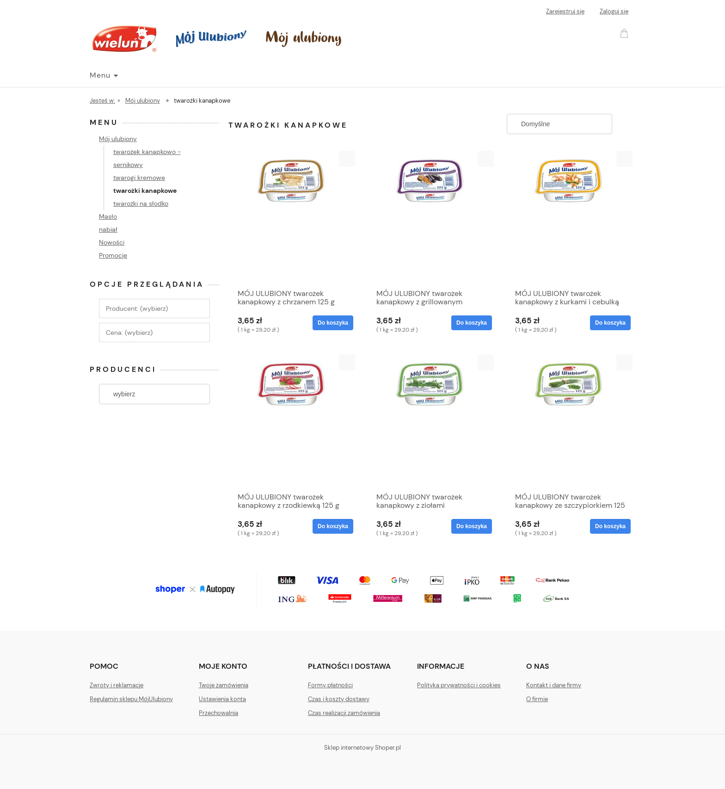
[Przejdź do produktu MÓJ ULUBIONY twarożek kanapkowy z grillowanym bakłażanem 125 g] (432, 217)
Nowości (111, 242)
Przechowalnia (218, 713)
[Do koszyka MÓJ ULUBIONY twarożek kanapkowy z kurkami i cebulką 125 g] (610, 322)
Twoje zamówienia (223, 685)
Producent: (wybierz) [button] (137, 308)
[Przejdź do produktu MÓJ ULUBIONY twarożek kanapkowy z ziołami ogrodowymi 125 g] (432, 421)
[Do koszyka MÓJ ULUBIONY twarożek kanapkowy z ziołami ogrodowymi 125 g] (471, 526)
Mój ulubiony (118, 139)
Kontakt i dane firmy (553, 685)
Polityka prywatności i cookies (459, 685)
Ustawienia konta (222, 699)
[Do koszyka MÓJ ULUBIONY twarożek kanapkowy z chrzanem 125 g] (333, 322)
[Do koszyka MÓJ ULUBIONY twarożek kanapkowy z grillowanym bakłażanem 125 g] (471, 322)
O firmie (537, 699)
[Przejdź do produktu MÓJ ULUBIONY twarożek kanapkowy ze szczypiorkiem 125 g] (570, 421)
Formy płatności (330, 685)
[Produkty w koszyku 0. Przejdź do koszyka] (625, 33)
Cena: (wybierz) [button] (129, 332)
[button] (347, 159)
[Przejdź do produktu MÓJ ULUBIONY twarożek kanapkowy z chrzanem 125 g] (293, 217)
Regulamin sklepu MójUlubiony (131, 699)
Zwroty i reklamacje (116, 685)
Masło (108, 216)
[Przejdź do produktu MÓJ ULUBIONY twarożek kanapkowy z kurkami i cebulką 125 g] (570, 217)
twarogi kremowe (139, 177)
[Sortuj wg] (559, 124)
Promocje (113, 255)
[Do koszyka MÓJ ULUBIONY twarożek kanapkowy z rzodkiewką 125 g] (333, 526)
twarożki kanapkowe (145, 190)
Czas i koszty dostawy (338, 699)
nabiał (108, 229)
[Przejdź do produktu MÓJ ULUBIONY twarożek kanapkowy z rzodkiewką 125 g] (293, 421)
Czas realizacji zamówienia (344, 713)
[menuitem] (103, 75)
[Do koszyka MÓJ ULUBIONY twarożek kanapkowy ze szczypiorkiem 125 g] (610, 526)
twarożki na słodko (140, 203)
